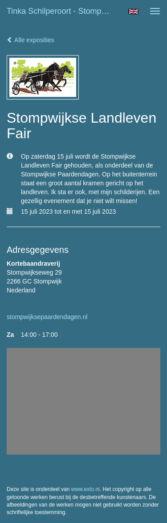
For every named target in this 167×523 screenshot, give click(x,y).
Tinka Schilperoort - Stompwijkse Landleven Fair (64, 11)
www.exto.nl (85, 489)
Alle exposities (30, 40)
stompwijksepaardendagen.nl (47, 316)
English (133, 11)
